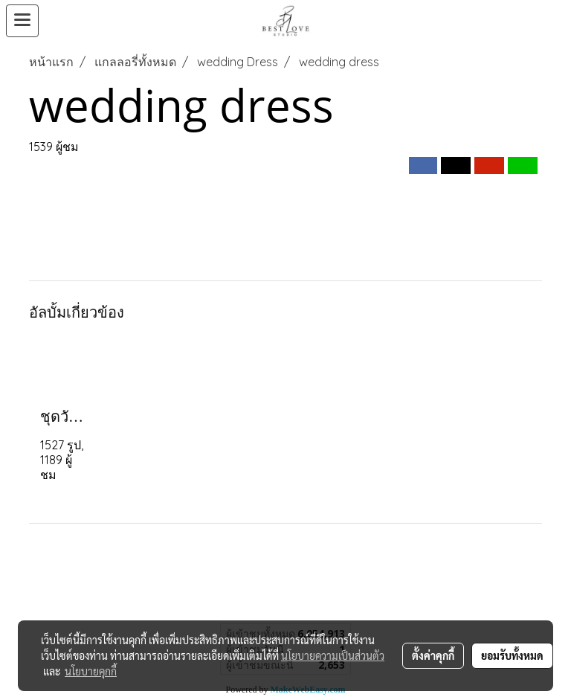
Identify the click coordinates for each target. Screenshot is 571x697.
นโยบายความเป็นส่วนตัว (332, 655)
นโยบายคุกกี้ (91, 671)
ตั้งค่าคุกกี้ (433, 655)
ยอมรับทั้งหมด (512, 655)
